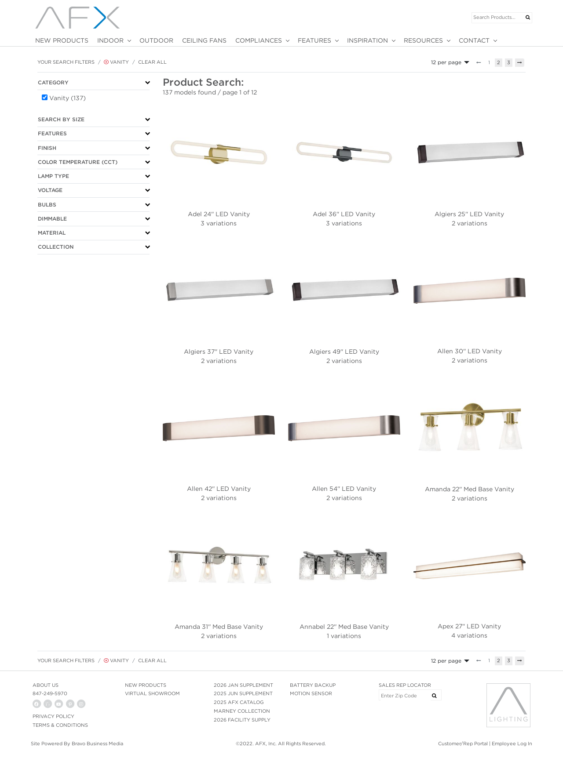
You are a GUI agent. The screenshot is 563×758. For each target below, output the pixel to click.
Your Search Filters (66, 62)
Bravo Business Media (97, 743)
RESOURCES (423, 40)
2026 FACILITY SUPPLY (242, 720)
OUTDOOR (156, 40)
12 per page (446, 62)
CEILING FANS (204, 40)
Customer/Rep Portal (463, 743)
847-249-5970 (50, 693)
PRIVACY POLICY (53, 716)
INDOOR (110, 40)
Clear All (152, 62)
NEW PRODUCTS (61, 40)
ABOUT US (45, 685)
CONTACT (474, 40)
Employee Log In (512, 743)
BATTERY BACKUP (313, 685)
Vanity (116, 62)
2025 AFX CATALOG (239, 702)
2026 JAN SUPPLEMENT (243, 685)
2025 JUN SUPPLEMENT (243, 693)
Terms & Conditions (60, 725)
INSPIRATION (367, 40)
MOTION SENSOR (311, 693)
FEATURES (314, 40)
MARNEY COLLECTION (242, 711)
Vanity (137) (67, 98)
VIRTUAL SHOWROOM (152, 693)
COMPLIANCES (258, 40)
